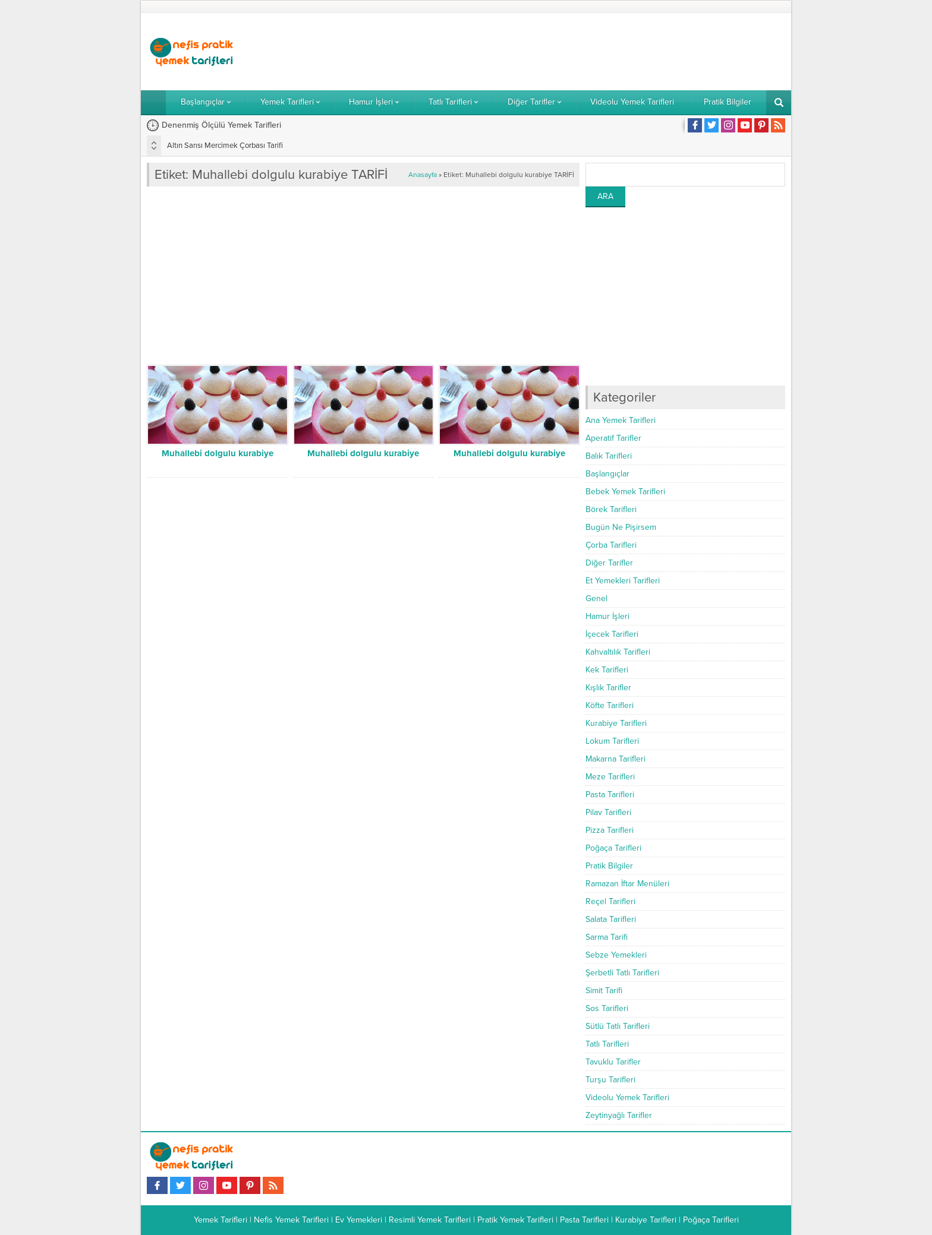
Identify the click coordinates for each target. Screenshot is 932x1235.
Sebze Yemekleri (616, 955)
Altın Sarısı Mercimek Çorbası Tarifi (225, 145)
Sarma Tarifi (606, 937)
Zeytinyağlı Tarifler (618, 1115)
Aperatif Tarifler (613, 438)
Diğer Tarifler (609, 563)
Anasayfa (422, 174)
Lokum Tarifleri (612, 741)
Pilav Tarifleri (608, 812)
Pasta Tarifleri (609, 794)
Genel (596, 598)
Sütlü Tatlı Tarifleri (617, 1026)
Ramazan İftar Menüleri (627, 884)
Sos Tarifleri (606, 1008)
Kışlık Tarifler (608, 688)
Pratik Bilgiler (609, 866)
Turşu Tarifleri (610, 1080)
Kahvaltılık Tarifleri (617, 652)
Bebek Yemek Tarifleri (625, 492)
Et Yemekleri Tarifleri (622, 581)
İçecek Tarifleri (611, 634)
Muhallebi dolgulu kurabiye (217, 453)
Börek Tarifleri (611, 509)
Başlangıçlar (607, 474)
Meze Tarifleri (610, 777)
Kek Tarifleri (606, 670)
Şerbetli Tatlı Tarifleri (622, 973)
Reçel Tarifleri (610, 901)
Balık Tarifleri (608, 456)
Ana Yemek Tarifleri (620, 420)
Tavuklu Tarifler (613, 1062)
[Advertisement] (568, 51)
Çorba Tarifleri (611, 545)
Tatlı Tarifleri (607, 1044)
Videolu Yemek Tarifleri (627, 1097)
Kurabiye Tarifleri (616, 723)
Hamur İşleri (607, 616)
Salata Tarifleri (610, 919)
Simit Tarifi (603, 991)
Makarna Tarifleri (615, 759)
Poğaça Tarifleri (613, 848)
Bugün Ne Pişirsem (620, 527)
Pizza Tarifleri (609, 830)
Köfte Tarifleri (609, 705)
